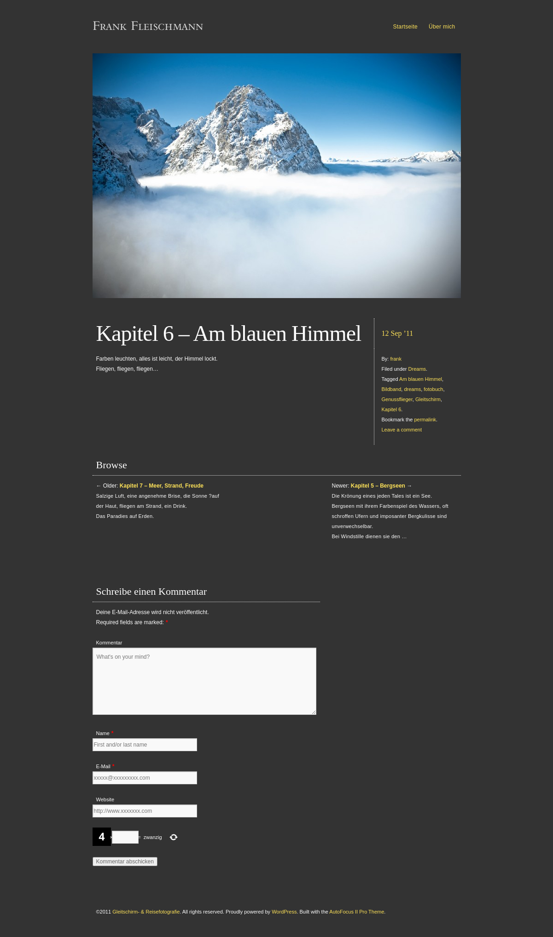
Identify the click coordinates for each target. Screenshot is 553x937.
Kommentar (109, 642)
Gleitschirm (428, 399)
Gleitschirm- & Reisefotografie (146, 911)
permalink (425, 419)
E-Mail (103, 766)
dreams (412, 389)
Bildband (392, 389)
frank (395, 359)
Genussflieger (397, 399)
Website (105, 799)
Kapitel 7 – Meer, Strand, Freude (162, 486)
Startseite (405, 26)
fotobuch (433, 389)
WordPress (284, 911)
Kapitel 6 (392, 409)
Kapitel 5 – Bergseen (378, 486)
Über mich (442, 26)
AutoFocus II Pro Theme (356, 911)
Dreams (417, 369)
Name (103, 733)
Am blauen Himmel (420, 379)
